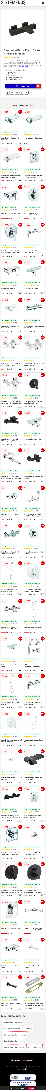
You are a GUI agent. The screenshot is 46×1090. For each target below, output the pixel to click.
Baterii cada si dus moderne (14, 1035)
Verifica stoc (28, 86)
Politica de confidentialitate (30, 1067)
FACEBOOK (16, 1060)
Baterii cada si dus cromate (14, 1047)
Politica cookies (22, 1069)
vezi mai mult (23, 66)
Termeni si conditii (11, 1067)
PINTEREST (28, 1060)
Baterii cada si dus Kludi (13, 1023)
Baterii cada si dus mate (13, 1041)
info (20, 143)
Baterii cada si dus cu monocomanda (18, 1029)
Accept (31, 1088)
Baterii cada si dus (34, 1047)
